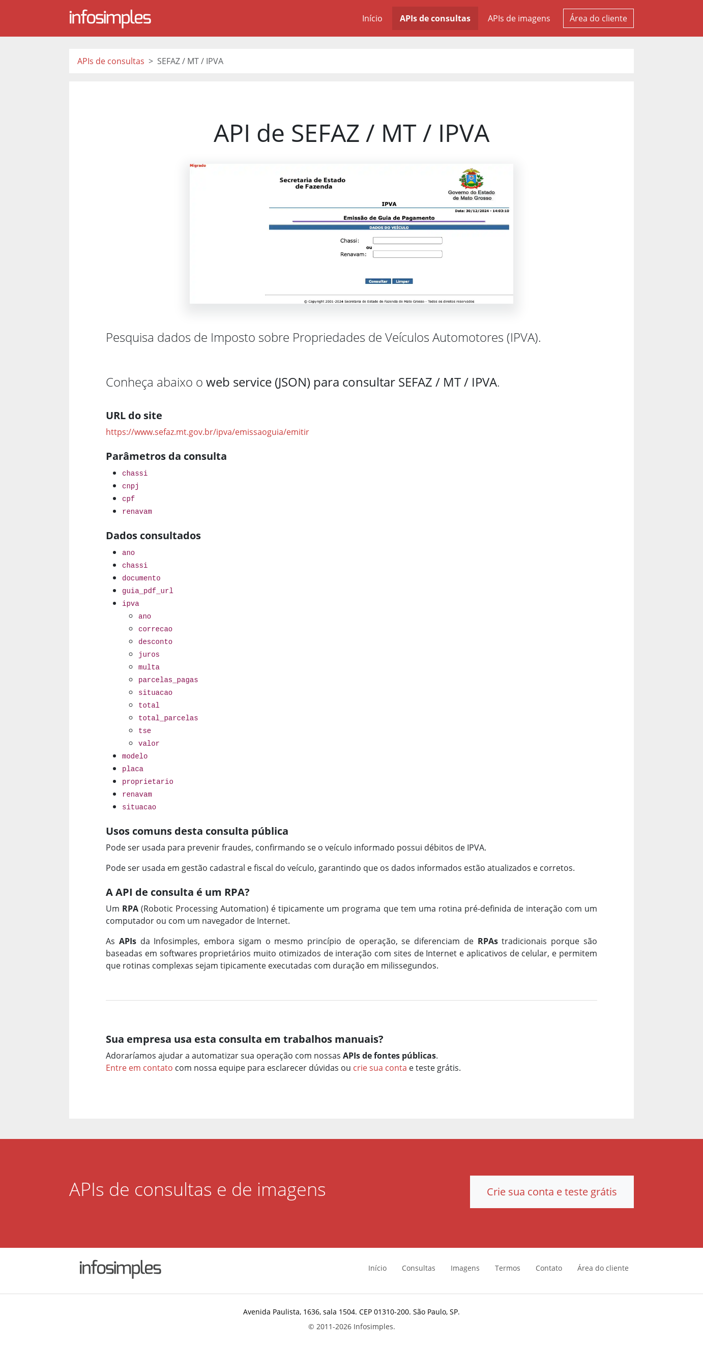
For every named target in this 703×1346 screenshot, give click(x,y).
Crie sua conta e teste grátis (552, 1191)
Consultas (418, 1268)
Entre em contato (139, 1067)
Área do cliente (598, 18)
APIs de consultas (435, 18)
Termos (507, 1268)
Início (372, 18)
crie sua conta (380, 1067)
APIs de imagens (519, 18)
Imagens (465, 1268)
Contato (549, 1268)
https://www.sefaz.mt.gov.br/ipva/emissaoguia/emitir (207, 431)
